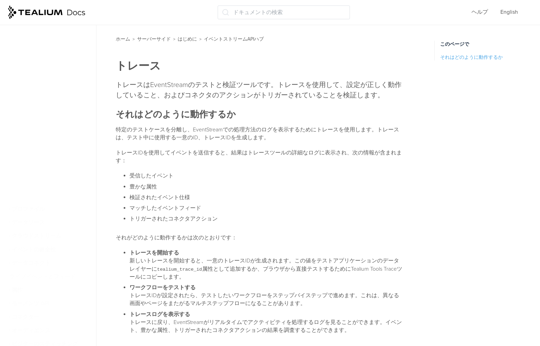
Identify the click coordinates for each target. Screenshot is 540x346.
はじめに (187, 39)
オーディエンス (31, 330)
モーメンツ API (30, 303)
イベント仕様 (35, 47)
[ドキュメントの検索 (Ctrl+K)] (284, 12)
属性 (17, 289)
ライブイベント (38, 34)
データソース (28, 222)
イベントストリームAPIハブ (234, 39)
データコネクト (31, 263)
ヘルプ (479, 12)
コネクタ (30, 114)
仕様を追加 (32, 60)
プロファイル (28, 209)
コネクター (25, 317)
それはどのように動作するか (471, 57)
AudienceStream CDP (41, 195)
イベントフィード (41, 87)
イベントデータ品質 (43, 74)
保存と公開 (32, 168)
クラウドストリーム (36, 236)
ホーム (123, 39)
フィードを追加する (43, 101)
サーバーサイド (154, 39)
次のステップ (35, 182)
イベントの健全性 (34, 249)
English (509, 12)
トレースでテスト (41, 155)
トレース (30, 141)
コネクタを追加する (43, 128)
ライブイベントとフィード (43, 276)
